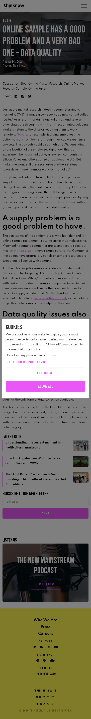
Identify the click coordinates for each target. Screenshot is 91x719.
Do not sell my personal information (31, 355)
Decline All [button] (45, 373)
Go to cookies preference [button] (26, 362)
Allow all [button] (45, 386)
